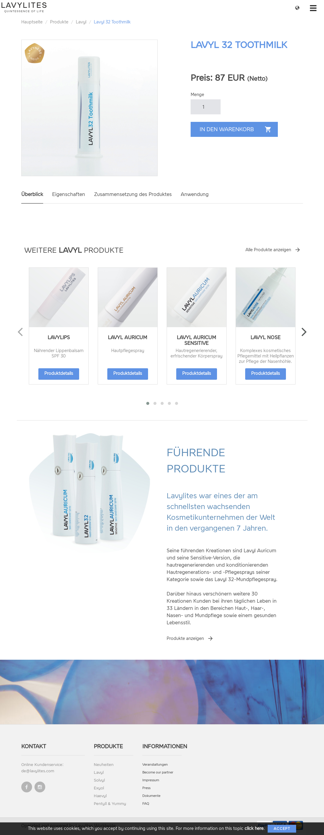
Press (146, 788)
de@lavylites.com (37, 771)
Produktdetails (58, 373)
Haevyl (100, 796)
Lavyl (81, 22)
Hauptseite (32, 22)
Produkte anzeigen (185, 638)
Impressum (150, 780)
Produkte (59, 22)
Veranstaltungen (155, 765)
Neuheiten (104, 764)
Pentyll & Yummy (110, 803)
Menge (197, 94)
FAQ (145, 804)
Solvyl (99, 780)
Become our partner (157, 772)
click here (254, 828)
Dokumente (151, 796)
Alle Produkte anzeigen (268, 249)
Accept (282, 829)
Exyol (99, 788)
